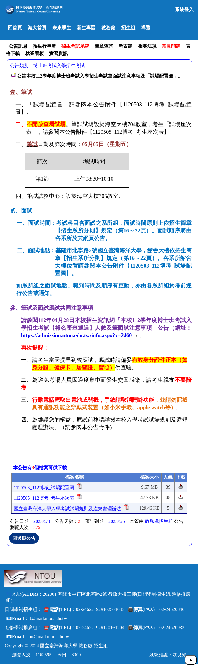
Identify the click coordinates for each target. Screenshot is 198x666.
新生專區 (86, 27)
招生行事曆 (44, 46)
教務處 (108, 27)
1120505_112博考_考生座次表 (44, 498)
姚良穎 (180, 654)
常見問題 (171, 46)
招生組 (128, 27)
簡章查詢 (104, 46)
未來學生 (61, 27)
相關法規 (147, 46)
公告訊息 (18, 46)
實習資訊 (58, 53)
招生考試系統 (75, 46)
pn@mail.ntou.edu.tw (49, 636)
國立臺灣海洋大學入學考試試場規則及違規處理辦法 (67, 508)
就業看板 (34, 53)
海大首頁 (37, 27)
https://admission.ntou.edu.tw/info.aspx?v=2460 (76, 335)
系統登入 (184, 9)
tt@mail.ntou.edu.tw (48, 618)
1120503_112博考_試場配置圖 (44, 487)
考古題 (126, 46)
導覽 (145, 27)
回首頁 (15, 27)
